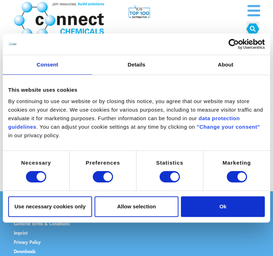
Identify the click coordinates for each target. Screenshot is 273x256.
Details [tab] (136, 65)
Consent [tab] (47, 65)
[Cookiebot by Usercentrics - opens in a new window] (234, 44)
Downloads (25, 251)
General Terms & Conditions (42, 223)
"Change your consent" (228, 127)
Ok (222, 206)
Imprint (21, 232)
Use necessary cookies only (50, 206)
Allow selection (136, 206)
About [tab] (226, 65)
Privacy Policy (27, 242)
